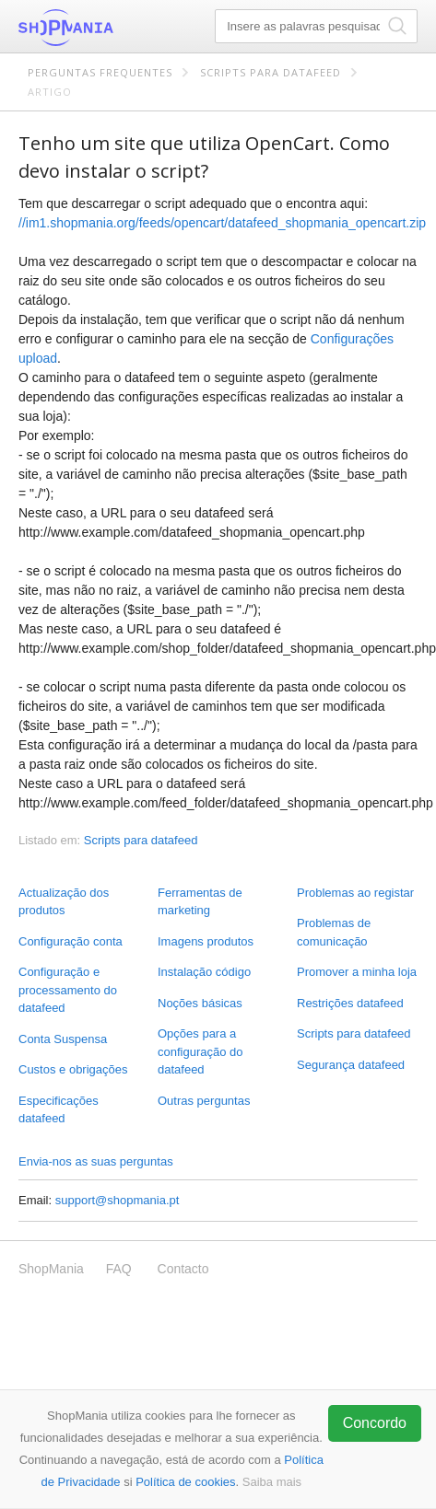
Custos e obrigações (73, 1069)
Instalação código (204, 972)
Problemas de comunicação (334, 932)
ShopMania (110, 27)
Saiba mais (271, 1482)
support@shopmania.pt (117, 1200)
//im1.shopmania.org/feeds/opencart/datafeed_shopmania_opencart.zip (222, 222)
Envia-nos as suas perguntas (95, 1161)
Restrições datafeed (350, 1003)
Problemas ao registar (355, 893)
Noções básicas (200, 1003)
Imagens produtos (205, 941)
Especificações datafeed (58, 1110)
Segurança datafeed (351, 1065)
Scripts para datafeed (270, 72)
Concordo (375, 1423)
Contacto (183, 1268)
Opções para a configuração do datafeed (200, 1051)
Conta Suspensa (62, 1039)
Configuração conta (70, 941)
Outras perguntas (204, 1101)
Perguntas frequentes (100, 72)
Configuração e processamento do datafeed (67, 990)
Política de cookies (185, 1482)
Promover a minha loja (357, 972)
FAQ (119, 1268)
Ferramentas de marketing (200, 902)
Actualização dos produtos (63, 902)
